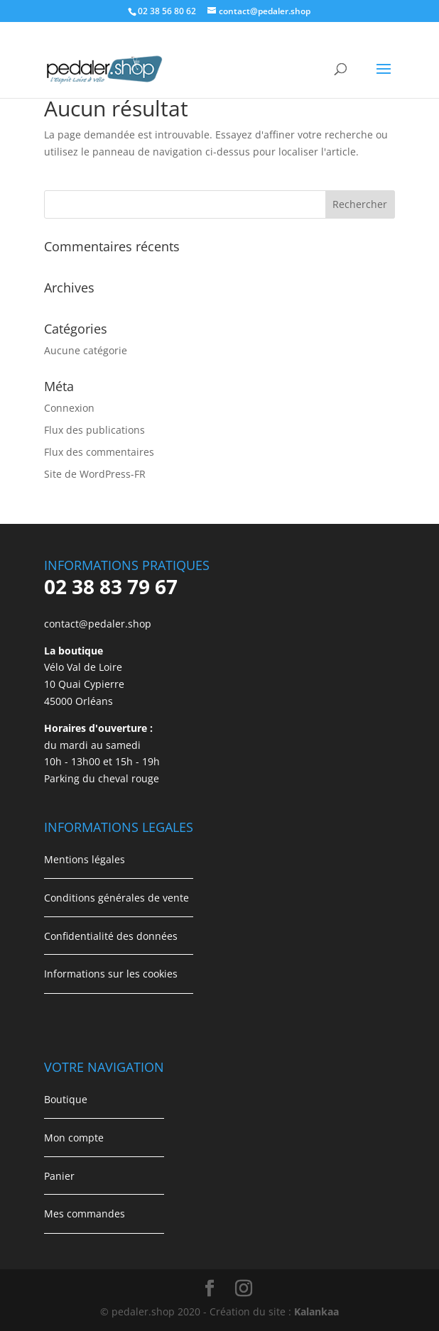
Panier (59, 1176)
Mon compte (74, 1137)
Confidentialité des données (111, 936)
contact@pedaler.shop (97, 623)
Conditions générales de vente (116, 897)
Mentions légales (84, 859)
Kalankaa (316, 1311)
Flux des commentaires (99, 452)
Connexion (69, 408)
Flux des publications (94, 430)
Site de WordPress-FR (95, 474)
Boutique (65, 1099)
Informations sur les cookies (111, 973)
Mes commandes (84, 1213)
